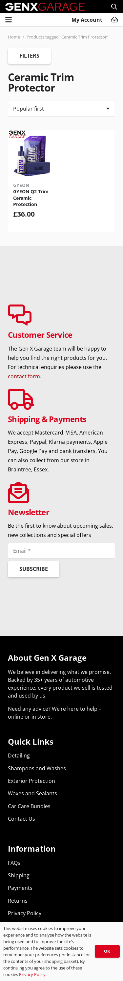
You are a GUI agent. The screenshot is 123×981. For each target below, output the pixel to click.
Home (14, 37)
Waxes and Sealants (32, 793)
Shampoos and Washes (37, 768)
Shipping (19, 875)
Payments (20, 887)
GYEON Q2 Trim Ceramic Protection (31, 197)
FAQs (14, 862)
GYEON (21, 185)
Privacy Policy (24, 913)
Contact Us (21, 818)
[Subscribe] (33, 569)
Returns (18, 900)
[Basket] (115, 20)
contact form (24, 376)
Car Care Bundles (29, 806)
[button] (114, 6)
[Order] (61, 109)
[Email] (61, 551)
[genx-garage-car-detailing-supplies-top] (45, 7)
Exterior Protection (31, 780)
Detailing (19, 755)
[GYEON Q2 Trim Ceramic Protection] (32, 154)
